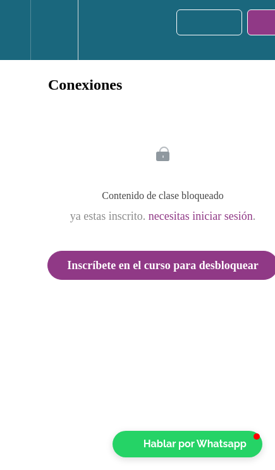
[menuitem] (54, 30)
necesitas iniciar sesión (201, 216)
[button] (15, 30)
